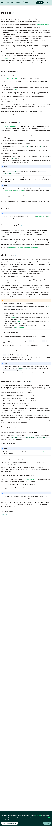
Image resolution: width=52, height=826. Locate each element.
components (25, 20)
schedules (12, 195)
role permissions (41, 451)
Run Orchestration (7, 190)
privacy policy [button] (38, 815)
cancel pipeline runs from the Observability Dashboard (23, 247)
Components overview (43, 48)
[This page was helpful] (2, 514)
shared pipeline (22, 51)
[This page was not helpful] (6, 514)
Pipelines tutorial (7, 58)
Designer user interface (43, 24)
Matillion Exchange (29, 479)
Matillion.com (28, 3)
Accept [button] (47, 823)
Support (18, 2)
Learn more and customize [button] (9, 823)
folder (16, 89)
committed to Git (21, 321)
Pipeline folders (16, 101)
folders (10, 132)
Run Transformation (19, 190)
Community (10, 2)
